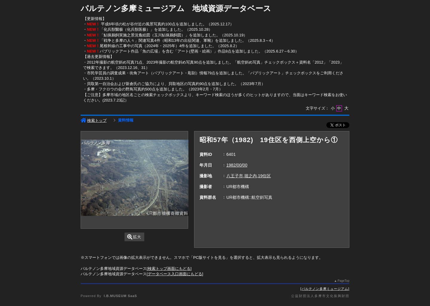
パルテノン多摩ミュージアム (325, 288)
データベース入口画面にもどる (175, 274)
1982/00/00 (236, 165)
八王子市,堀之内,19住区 (248, 175)
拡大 (134, 236)
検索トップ (94, 120)
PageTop (343, 280)
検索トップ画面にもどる (169, 268)
